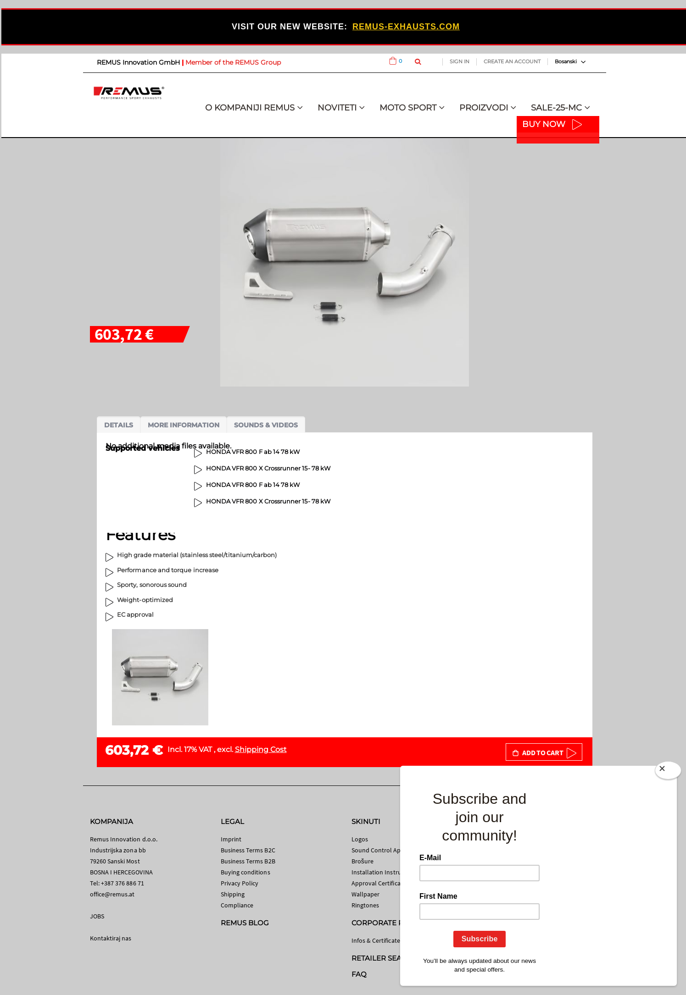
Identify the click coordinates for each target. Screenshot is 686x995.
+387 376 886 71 (122, 883)
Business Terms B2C (248, 850)
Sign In (459, 61)
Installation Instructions (384, 872)
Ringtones (365, 905)
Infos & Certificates (377, 940)
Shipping (233, 894)
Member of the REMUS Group (233, 62)
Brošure (362, 861)
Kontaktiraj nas (111, 938)
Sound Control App (378, 850)
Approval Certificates (380, 883)
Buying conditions (245, 872)
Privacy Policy (240, 883)
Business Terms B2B (248, 861)
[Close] (668, 772)
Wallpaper (365, 894)
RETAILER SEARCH (384, 958)
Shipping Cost (261, 749)
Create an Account (512, 61)
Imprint (231, 839)
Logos (359, 839)
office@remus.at (112, 894)
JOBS (97, 916)
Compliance (237, 905)
